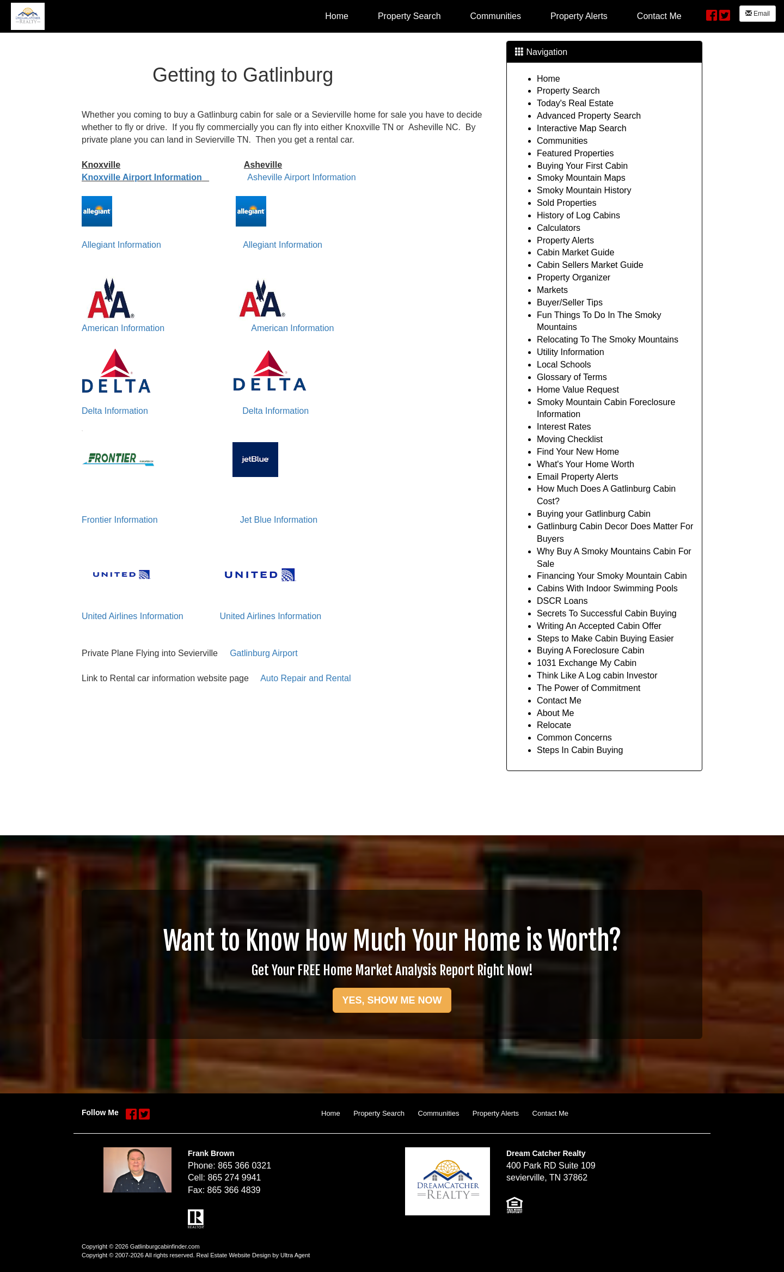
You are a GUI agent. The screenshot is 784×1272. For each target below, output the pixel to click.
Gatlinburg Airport (264, 653)
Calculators (558, 228)
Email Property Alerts (577, 476)
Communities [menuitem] (495, 16)
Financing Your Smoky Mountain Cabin (612, 575)
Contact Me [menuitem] (659, 16)
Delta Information (115, 410)
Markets (552, 290)
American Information (123, 328)
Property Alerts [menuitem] (579, 16)
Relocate (554, 725)
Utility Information (570, 352)
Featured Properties (575, 153)
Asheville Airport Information (301, 177)
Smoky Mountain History (584, 190)
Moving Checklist (570, 439)
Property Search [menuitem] (409, 16)
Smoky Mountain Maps (581, 177)
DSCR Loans (562, 601)
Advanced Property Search (589, 115)
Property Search (568, 90)
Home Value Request (578, 389)
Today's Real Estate (575, 103)
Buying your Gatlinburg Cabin (594, 513)
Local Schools (564, 364)
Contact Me (559, 700)
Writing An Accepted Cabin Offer (599, 626)
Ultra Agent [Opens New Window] (295, 1255)
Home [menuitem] (336, 16)
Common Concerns (574, 737)
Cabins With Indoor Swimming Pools (607, 588)
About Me (555, 713)
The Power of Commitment (588, 688)
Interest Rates (564, 426)
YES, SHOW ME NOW (392, 1000)
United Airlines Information (132, 616)
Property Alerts (565, 240)
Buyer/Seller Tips (570, 302)
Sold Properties (566, 202)
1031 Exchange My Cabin (586, 663)
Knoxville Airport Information (142, 177)
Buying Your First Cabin (582, 165)
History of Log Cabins (578, 215)
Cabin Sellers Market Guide (590, 265)
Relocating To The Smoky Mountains (607, 339)
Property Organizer (573, 277)
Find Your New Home (578, 451)
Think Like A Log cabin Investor (597, 675)
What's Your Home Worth (585, 464)
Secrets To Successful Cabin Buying (607, 613)
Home (548, 78)
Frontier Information (120, 519)
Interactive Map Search (582, 128)
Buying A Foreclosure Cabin (590, 650)
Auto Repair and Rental (305, 678)
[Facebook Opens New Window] (711, 14)
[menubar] (503, 16)
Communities (562, 140)
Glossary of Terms (572, 377)
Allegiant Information (121, 244)
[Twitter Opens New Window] (724, 14)
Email (757, 13)
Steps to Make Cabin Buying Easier (605, 638)
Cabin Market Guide (575, 252)
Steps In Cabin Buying (580, 750)
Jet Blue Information (278, 519)
